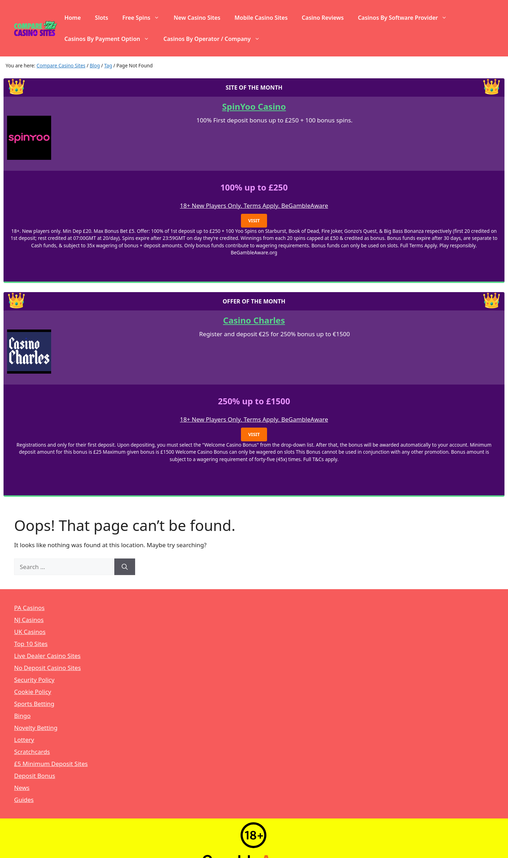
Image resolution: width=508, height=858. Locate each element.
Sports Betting (34, 704)
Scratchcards (32, 752)
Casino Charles (254, 320)
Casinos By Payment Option (110, 38)
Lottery (24, 740)
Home (72, 18)
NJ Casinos (29, 620)
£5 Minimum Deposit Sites (51, 764)
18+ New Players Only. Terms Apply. (230, 205)
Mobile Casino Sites (261, 18)
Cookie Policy (32, 692)
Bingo (22, 716)
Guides (24, 800)
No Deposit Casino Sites (47, 668)
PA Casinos (29, 608)
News (22, 788)
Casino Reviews (323, 18)
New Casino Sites (197, 18)
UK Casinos (30, 632)
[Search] (124, 566)
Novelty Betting (36, 728)
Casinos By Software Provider (406, 17)
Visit (254, 220)
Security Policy (34, 680)
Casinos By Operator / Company (215, 38)
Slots (101, 18)
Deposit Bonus (34, 776)
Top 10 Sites (31, 644)
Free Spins (144, 17)
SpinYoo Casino (254, 106)
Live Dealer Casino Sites (47, 656)
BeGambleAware (304, 205)
